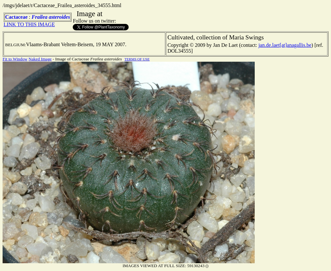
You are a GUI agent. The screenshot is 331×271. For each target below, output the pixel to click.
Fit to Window (15, 59)
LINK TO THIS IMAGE (29, 24)
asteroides (59, 17)
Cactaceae (16, 17)
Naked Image (39, 59)
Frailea (40, 17)
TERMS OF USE (137, 59)
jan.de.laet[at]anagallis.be (284, 45)
